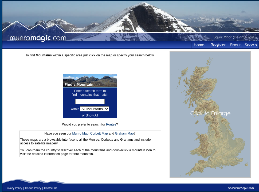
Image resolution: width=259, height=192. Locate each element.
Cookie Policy (33, 188)
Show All (92, 115)
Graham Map (124, 133)
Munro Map (80, 133)
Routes (111, 124)
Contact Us (50, 188)
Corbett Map (99, 133)
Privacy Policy (14, 188)
